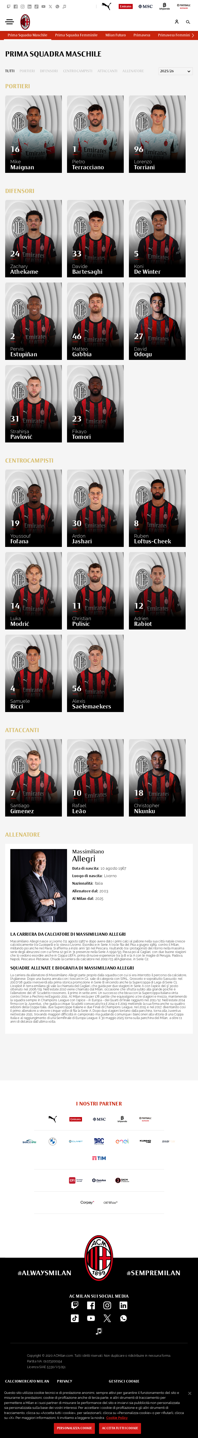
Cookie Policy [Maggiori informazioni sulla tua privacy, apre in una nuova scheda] (117, 1418)
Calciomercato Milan (27, 1381)
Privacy (64, 1381)
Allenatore (133, 71)
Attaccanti (107, 71)
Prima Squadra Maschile (27, 35)
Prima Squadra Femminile (76, 35)
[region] (99, 1411)
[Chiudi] (189, 1393)
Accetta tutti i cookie (120, 1428)
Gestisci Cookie (124, 1381)
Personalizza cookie (74, 1428)
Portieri (27, 71)
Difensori (49, 71)
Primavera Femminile (175, 35)
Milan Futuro (115, 35)
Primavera (142, 35)
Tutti (9, 71)
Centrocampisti (77, 71)
